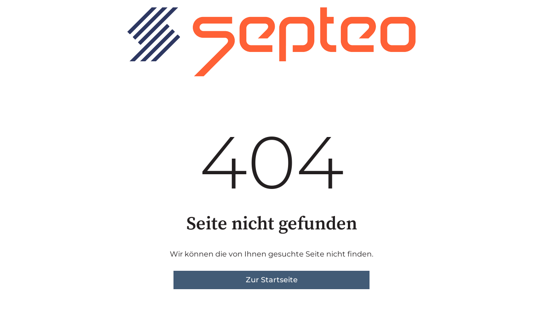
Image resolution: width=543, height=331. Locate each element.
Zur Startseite (272, 279)
